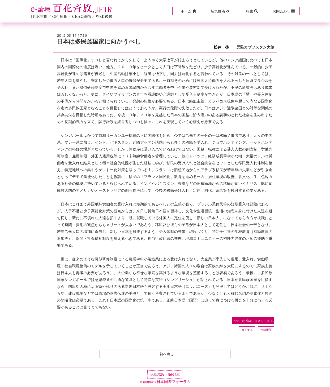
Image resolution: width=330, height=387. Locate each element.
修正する (247, 330)
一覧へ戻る (165, 354)
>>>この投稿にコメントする (253, 321)
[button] (188, 11)
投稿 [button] (220, 11)
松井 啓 (223, 47)
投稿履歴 (266, 330)
